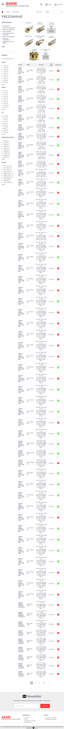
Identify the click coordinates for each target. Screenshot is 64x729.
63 (6, 127)
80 (6, 128)
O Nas (25, 719)
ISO (6, 144)
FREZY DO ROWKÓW (8, 29)
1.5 (6, 92)
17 (6, 71)
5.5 (6, 98)
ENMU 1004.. (8, 175)
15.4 (6, 107)
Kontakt (26, 717)
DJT (6, 141)
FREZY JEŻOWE (7, 31)
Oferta (8, 12)
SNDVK (7, 152)
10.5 (6, 66)
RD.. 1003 (7, 178)
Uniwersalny (9, 58)
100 (6, 130)
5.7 (6, 100)
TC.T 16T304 (8, 182)
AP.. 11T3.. (8, 167)
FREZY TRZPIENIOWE (8, 36)
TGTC (7, 153)
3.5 (6, 94)
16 (6, 69)
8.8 (6, 102)
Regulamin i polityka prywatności (30, 721)
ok (33, 728)
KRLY (6, 146)
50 (6, 125)
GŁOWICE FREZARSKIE (6, 39)
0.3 (6, 91)
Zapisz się (45, 706)
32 (6, 80)
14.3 (6, 105)
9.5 (6, 103)
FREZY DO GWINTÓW (9, 28)
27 (6, 78)
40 (6, 82)
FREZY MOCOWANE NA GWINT (8, 34)
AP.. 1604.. (8, 169)
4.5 (6, 96)
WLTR (6, 155)
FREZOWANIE (15, 12)
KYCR (7, 148)
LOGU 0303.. (8, 177)
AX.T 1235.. (8, 171)
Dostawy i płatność (50, 717)
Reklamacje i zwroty (51, 719)
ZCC (6, 157)
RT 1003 (7, 180)
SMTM (7, 150)
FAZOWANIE (6, 26)
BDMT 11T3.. (8, 173)
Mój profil (58, 4)
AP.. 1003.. (8, 166)
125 (6, 132)
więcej (3, 84)
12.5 (6, 67)
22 (6, 75)
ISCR (6, 142)
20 (6, 73)
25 (6, 77)
